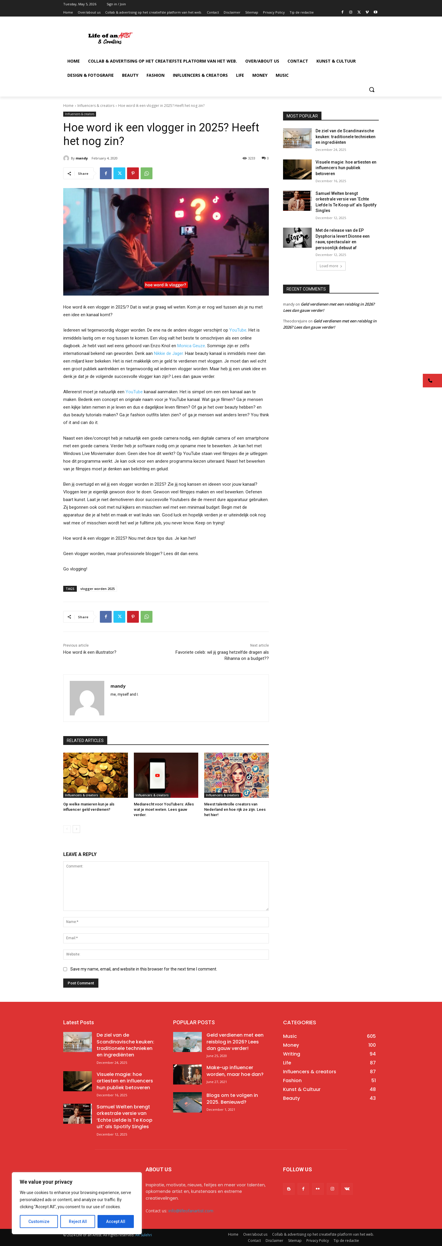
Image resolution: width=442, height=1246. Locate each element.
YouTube (237, 330)
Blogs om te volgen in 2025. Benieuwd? (232, 1098)
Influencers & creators (95, 105)
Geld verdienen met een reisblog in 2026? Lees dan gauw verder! (235, 1042)
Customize (38, 1221)
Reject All (78, 1221)
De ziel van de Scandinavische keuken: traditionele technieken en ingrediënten (346, 136)
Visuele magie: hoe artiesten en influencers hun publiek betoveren (346, 168)
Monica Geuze (191, 345)
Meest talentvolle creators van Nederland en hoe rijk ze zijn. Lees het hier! (235, 809)
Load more (331, 265)
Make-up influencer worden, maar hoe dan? (235, 1070)
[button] (372, 89)
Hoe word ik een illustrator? (89, 652)
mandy (82, 158)
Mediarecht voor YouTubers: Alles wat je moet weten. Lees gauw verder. (164, 809)
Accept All (115, 1221)
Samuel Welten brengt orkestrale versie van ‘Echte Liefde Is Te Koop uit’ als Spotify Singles (124, 1116)
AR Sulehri (143, 1234)
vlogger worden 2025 (97, 588)
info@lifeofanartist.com (190, 1211)
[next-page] (76, 829)
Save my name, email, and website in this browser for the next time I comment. (143, 969)
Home (68, 105)
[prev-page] (67, 829)
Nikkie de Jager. (169, 353)
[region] (77, 1203)
